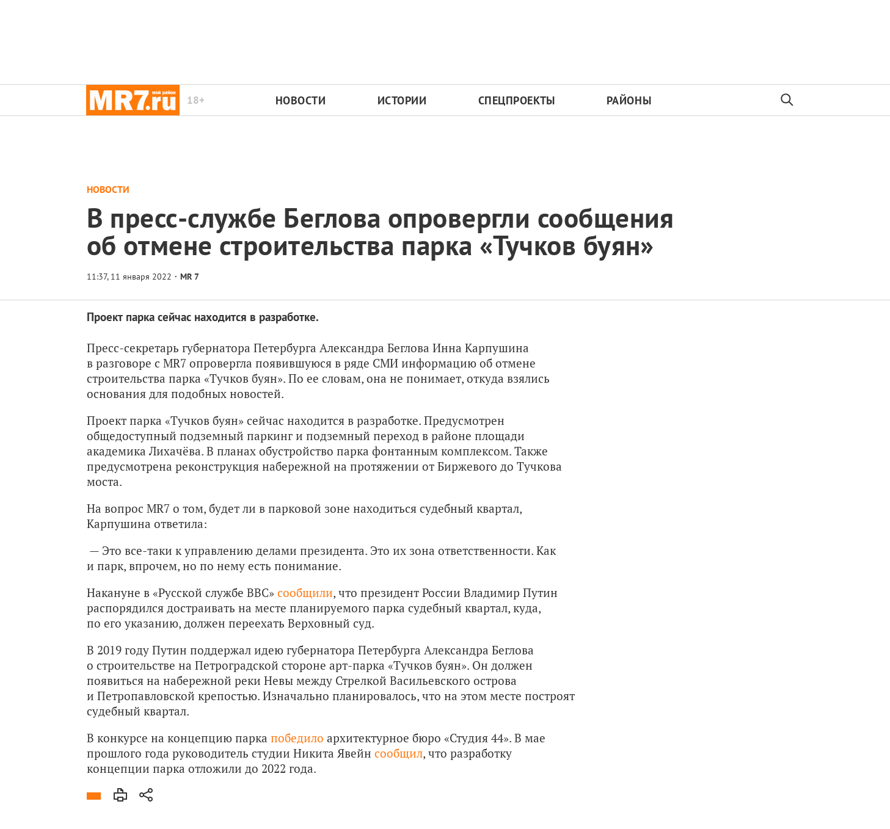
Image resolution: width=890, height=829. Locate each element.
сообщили (305, 592)
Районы (629, 100)
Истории (402, 100)
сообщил (398, 753)
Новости (300, 100)
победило (297, 737)
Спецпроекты (516, 100)
